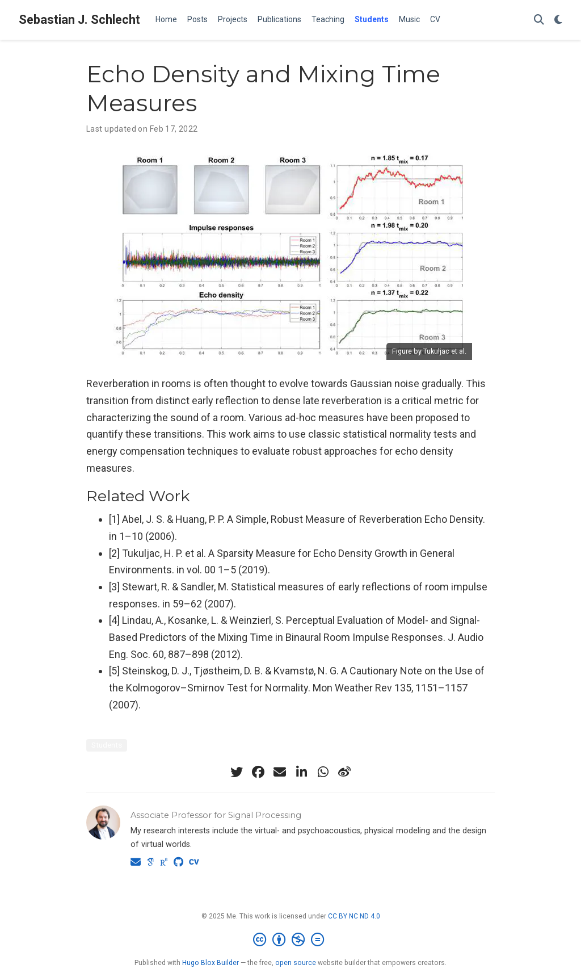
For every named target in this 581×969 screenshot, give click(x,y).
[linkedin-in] (301, 772)
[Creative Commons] (291, 940)
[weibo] (344, 772)
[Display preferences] (558, 20)
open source (295, 963)
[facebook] (258, 772)
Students (106, 744)
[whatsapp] (322, 772)
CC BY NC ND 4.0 (354, 916)
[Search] (539, 20)
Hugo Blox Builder (210, 963)
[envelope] (279, 772)
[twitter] (236, 772)
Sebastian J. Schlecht (79, 19)
